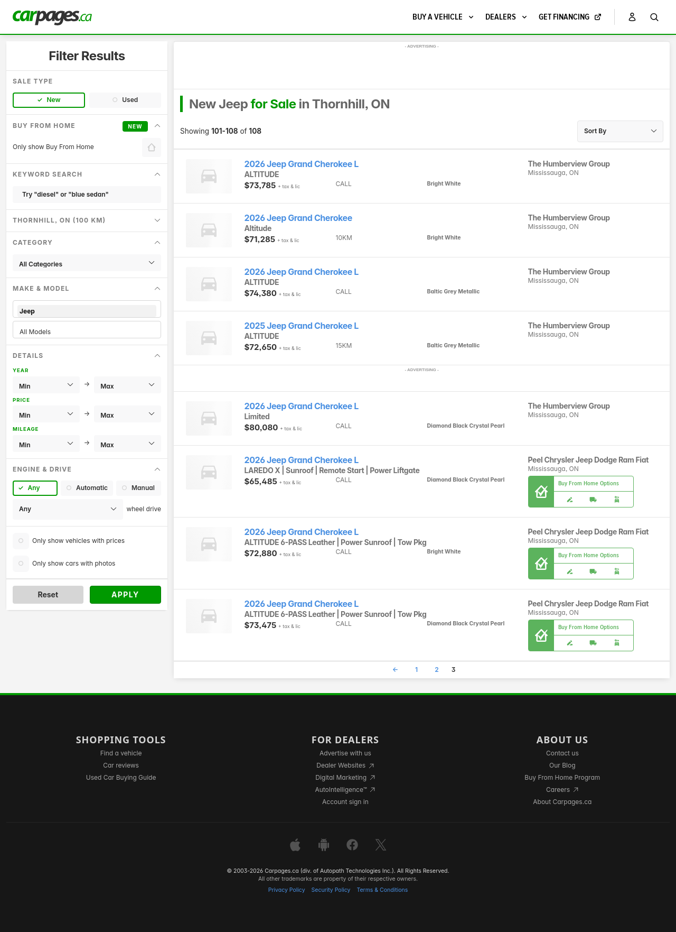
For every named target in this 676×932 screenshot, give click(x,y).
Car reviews (121, 765)
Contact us (562, 753)
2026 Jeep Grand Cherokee (298, 218)
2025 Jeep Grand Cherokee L (302, 326)
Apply (125, 594)
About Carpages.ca (562, 802)
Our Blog (562, 765)
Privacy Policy (286, 890)
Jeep (86, 311)
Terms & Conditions (382, 890)
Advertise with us (345, 753)
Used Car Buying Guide (121, 777)
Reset (47, 594)
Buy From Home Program (562, 777)
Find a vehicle (121, 753)
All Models (86, 332)
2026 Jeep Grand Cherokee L (302, 164)
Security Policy (331, 890)
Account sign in (345, 802)
